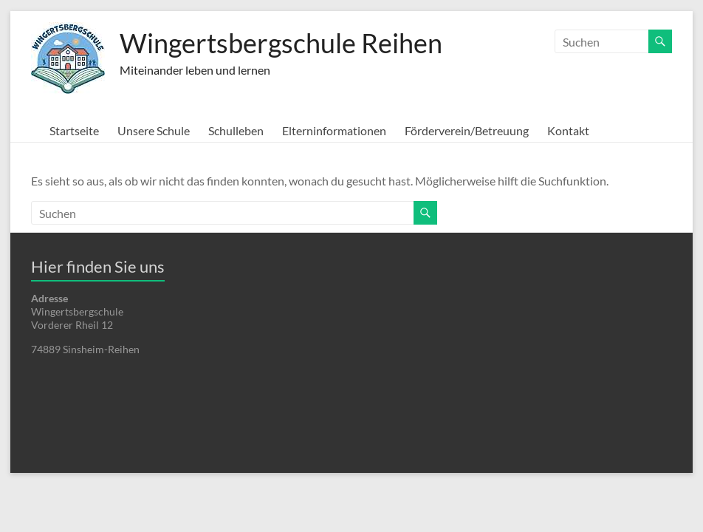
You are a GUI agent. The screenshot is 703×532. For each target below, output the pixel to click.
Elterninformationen (334, 130)
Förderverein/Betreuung (467, 130)
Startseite (74, 130)
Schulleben (236, 130)
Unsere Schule (153, 130)
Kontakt (568, 130)
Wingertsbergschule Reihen (281, 43)
